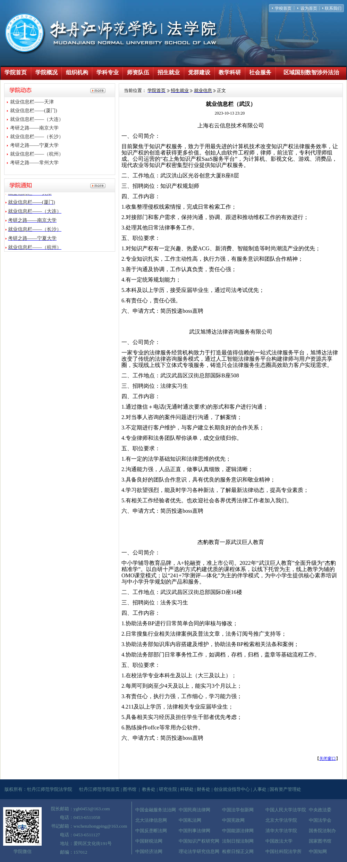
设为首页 (309, 8)
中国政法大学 (279, 841)
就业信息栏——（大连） (37, 119)
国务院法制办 (322, 830)
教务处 (148, 789)
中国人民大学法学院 (285, 809)
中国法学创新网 (238, 809)
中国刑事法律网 (194, 830)
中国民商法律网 (194, 809)
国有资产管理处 (285, 789)
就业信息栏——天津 (32, 101)
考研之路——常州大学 (34, 162)
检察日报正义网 (238, 851)
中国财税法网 (148, 841)
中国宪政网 (233, 820)
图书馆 (129, 789)
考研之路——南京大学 (34, 128)
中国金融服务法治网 (155, 809)
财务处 (203, 789)
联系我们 (333, 8)
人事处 (259, 789)
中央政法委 (320, 809)
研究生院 (168, 789)
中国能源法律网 (238, 830)
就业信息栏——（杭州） (37, 154)
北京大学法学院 (281, 820)
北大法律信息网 (151, 820)
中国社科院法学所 (283, 851)
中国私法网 (190, 820)
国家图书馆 (320, 841)
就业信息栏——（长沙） (37, 136)
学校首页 (283, 8)
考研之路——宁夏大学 (34, 145)
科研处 (187, 789)
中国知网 (318, 851)
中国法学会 (320, 820)
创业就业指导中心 (232, 789)
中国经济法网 (148, 851)
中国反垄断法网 (151, 830)
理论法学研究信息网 (199, 851)
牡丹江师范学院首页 (99, 789)
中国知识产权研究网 (199, 841)
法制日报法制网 (238, 841)
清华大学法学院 (281, 830)
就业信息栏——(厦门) (33, 110)
